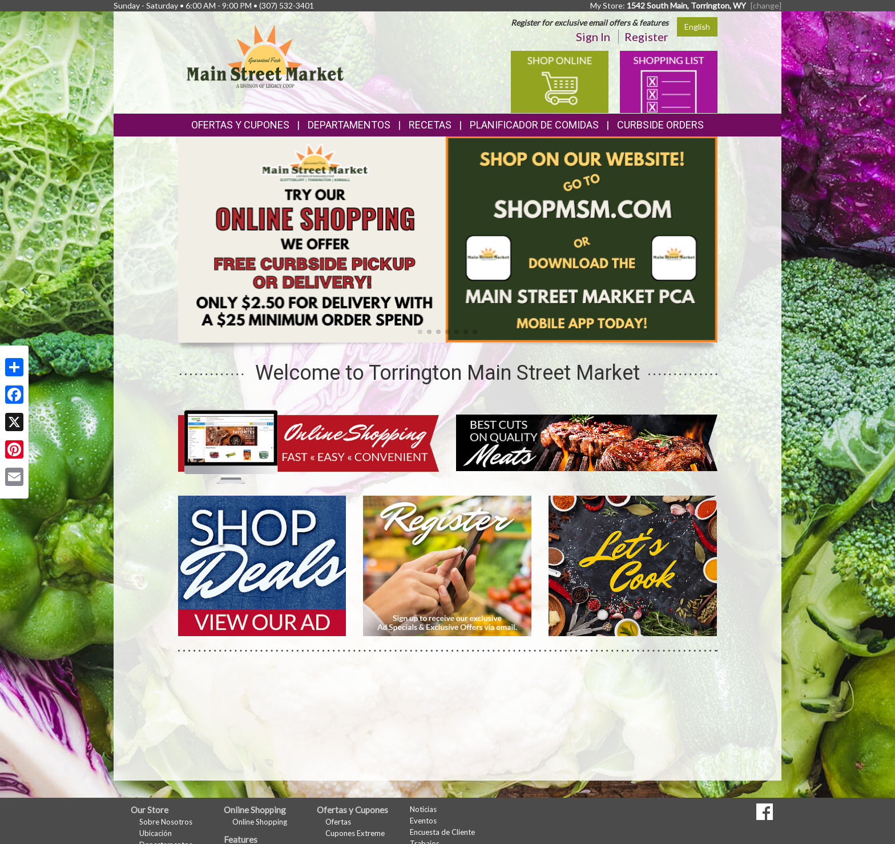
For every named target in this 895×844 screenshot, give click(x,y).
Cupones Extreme (355, 833)
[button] (420, 331)
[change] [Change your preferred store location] (766, 5)
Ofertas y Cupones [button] (240, 125)
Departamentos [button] (349, 125)
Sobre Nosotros (165, 821)
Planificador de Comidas (534, 125)
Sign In (593, 36)
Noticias (423, 809)
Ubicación (155, 833)
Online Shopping (259, 821)
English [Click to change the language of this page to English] (697, 26)
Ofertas (338, 821)
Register (646, 36)
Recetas (430, 125)
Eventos (423, 820)
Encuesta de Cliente (442, 832)
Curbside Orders (660, 125)
